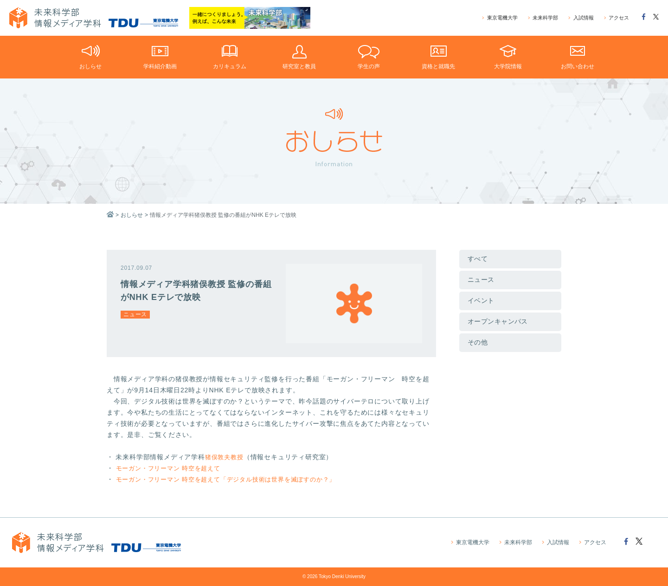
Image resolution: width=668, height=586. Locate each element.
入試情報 (580, 18)
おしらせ (132, 215)
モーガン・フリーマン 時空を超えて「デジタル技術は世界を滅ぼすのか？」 (234, 479)
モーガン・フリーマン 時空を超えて (172, 468)
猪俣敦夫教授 (225, 457)
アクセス (616, 18)
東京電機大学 (500, 18)
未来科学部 (543, 18)
